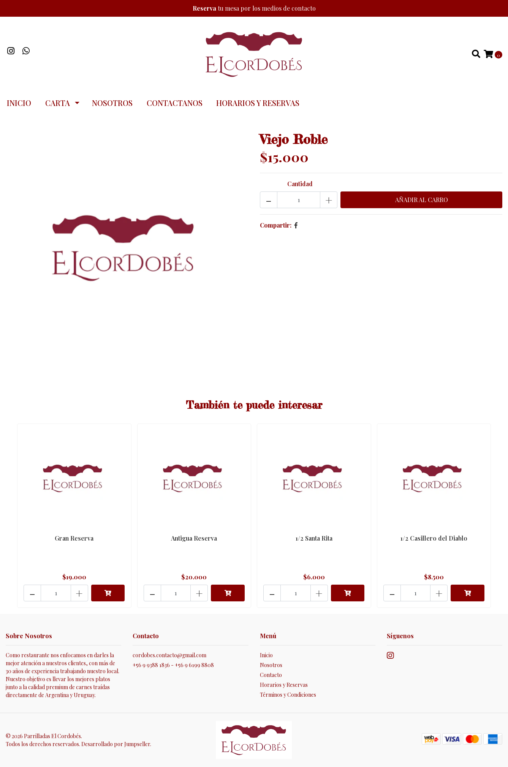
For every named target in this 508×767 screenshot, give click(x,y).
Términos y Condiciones (288, 694)
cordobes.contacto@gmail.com (169, 655)
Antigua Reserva (194, 538)
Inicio (19, 103)
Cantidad (300, 184)
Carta (57, 103)
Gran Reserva (74, 538)
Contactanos (175, 103)
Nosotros (112, 103)
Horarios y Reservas (257, 103)
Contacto (271, 674)
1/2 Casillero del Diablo (433, 538)
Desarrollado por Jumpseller (115, 744)
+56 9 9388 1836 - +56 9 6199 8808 (173, 665)
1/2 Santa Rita (314, 538)
